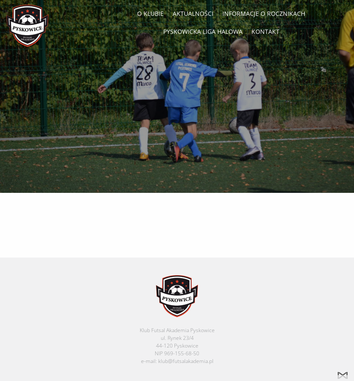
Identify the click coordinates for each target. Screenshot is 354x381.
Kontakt (265, 31)
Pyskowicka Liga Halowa (203, 31)
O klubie (150, 13)
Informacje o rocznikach (263, 13)
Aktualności (193, 13)
